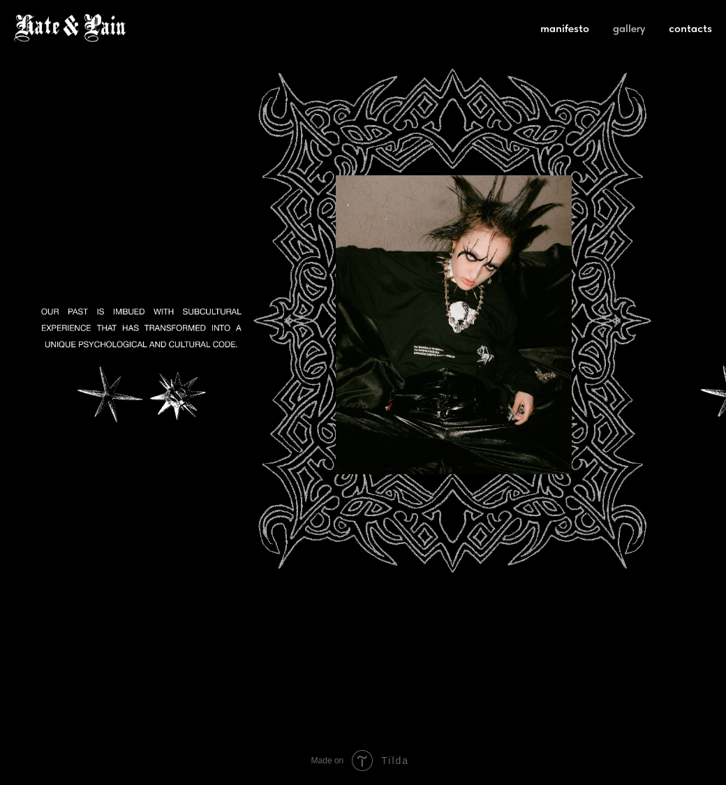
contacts (690, 28)
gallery (629, 28)
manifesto (564, 28)
